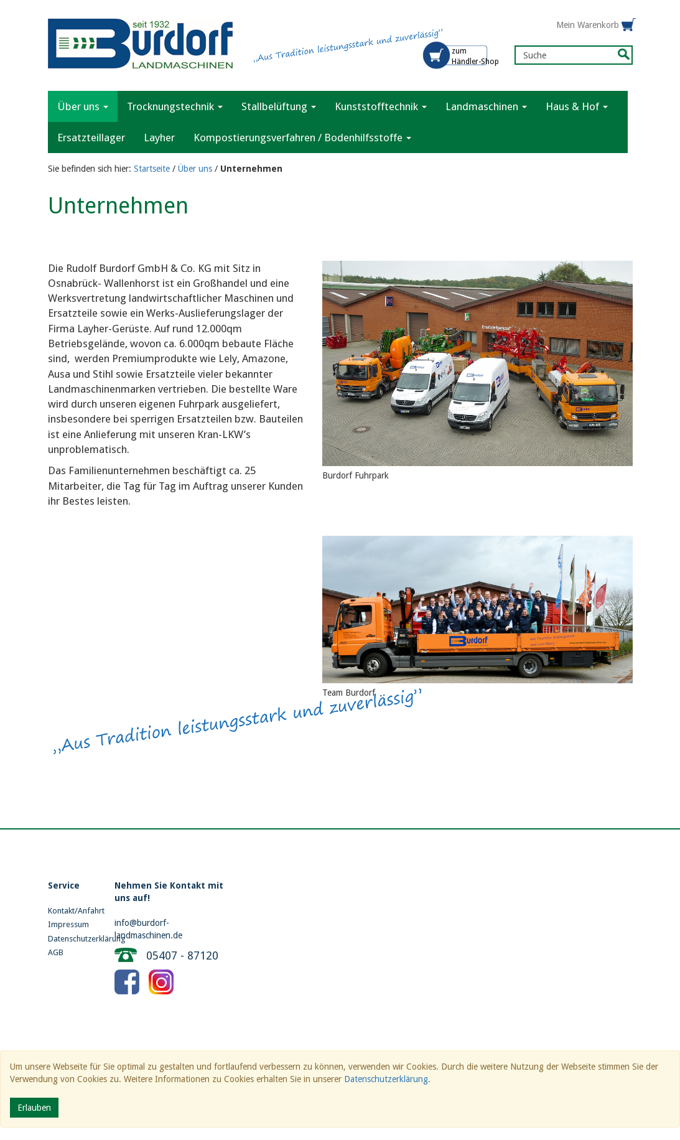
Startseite (152, 169)
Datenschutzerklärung (72, 938)
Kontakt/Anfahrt (72, 910)
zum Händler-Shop (475, 56)
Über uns (195, 169)
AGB (55, 952)
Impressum (68, 924)
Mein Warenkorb (587, 25)
